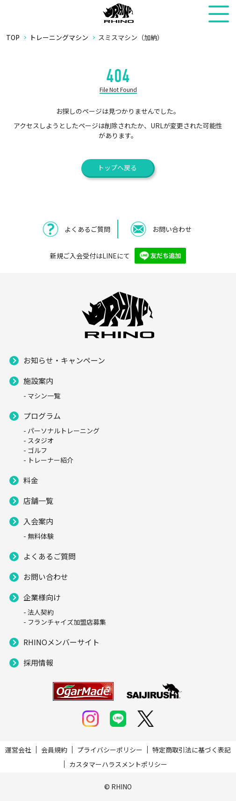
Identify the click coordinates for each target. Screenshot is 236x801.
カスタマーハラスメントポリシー (118, 764)
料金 (30, 480)
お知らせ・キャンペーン (64, 360)
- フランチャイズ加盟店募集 (64, 622)
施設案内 (38, 380)
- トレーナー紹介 (48, 460)
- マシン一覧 (41, 395)
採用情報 (38, 662)
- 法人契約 (38, 612)
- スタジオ (38, 440)
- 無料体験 (38, 536)
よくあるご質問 (49, 556)
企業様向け (42, 597)
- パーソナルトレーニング (61, 430)
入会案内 (38, 521)
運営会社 (18, 749)
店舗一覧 (38, 500)
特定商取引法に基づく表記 (191, 749)
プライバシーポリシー (110, 749)
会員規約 (54, 749)
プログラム (42, 415)
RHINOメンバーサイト (61, 642)
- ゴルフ (35, 450)
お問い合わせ (45, 576)
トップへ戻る (117, 167)
